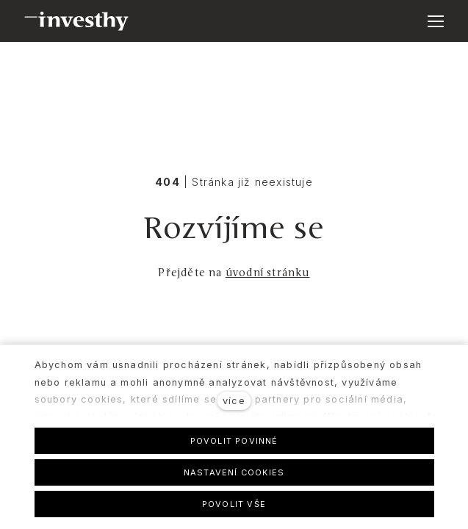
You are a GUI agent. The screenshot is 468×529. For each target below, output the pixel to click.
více (234, 400)
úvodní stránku (268, 272)
